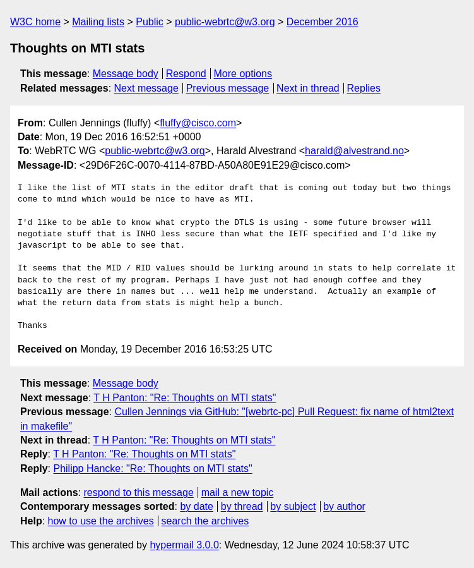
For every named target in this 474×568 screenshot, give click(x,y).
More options (243, 73)
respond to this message (138, 492)
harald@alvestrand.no (354, 150)
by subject (293, 506)
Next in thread (308, 88)
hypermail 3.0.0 (184, 545)
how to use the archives (101, 521)
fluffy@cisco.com (198, 123)
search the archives (205, 521)
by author (344, 506)
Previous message (228, 88)
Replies (364, 88)
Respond (186, 73)
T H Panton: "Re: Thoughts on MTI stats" (184, 397)
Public (149, 21)
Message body (125, 73)
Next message (146, 88)
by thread (242, 506)
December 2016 (322, 21)
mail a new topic (237, 492)
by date (196, 506)
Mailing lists (98, 21)
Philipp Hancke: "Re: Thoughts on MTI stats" (152, 468)
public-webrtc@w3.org (225, 21)
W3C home (35, 21)
